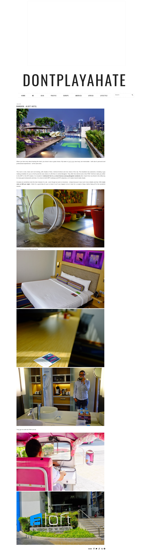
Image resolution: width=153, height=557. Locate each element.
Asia (42, 95)
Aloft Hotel (71, 161)
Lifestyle (104, 95)
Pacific (53, 95)
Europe (66, 95)
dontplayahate (75, 79)
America (78, 95)
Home (23, 95)
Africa (90, 95)
